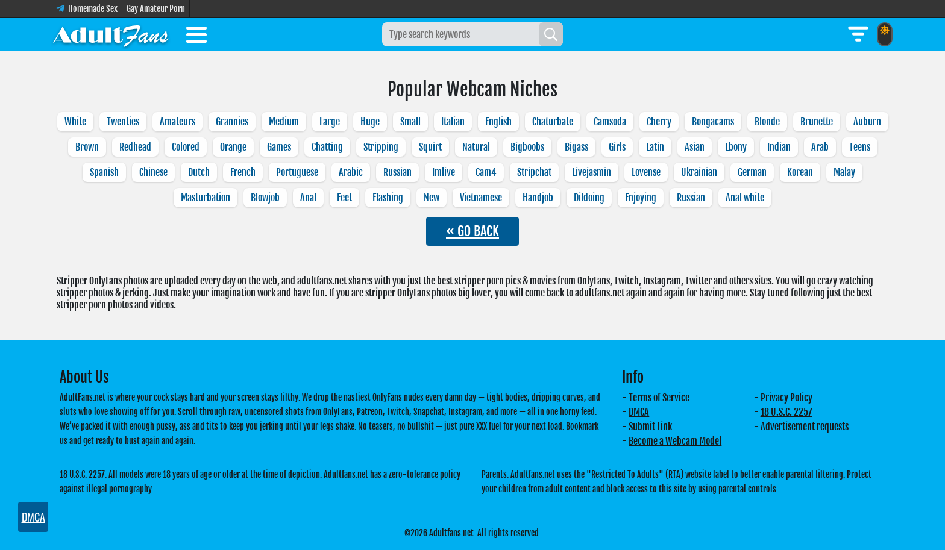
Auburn (867, 122)
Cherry (659, 122)
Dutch (199, 172)
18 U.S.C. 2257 (786, 412)
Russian (397, 172)
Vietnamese (481, 198)
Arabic (351, 172)
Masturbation (205, 198)
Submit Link (650, 426)
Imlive (443, 172)
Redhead (135, 147)
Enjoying (640, 198)
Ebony (736, 147)
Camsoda (610, 122)
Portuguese (297, 172)
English (498, 122)
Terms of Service (659, 398)
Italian (453, 122)
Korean (800, 172)
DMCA (639, 412)
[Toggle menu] (196, 37)
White (75, 122)
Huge (370, 122)
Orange (233, 147)
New (431, 198)
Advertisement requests (805, 426)
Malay (844, 172)
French (243, 172)
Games (279, 147)
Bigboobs (527, 147)
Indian (779, 147)
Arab (820, 147)
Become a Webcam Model (675, 441)
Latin (655, 147)
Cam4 (486, 172)
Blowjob (265, 198)
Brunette (816, 122)
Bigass (576, 147)
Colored (185, 147)
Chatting (327, 147)
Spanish (104, 172)
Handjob (538, 198)
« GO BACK (472, 231)
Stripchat (534, 172)
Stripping (380, 147)
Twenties (123, 122)
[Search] (551, 34)
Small (410, 122)
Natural (476, 147)
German (752, 172)
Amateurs (177, 122)
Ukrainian (699, 172)
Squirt (430, 147)
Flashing (387, 198)
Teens (859, 147)
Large (329, 122)
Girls (617, 147)
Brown (87, 147)
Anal (308, 198)
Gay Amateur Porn (156, 9)
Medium (284, 122)
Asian (695, 147)
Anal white (745, 198)
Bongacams (713, 122)
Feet (344, 198)
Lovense (646, 172)
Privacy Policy (786, 398)
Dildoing (589, 198)
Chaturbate (552, 122)
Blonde (767, 122)
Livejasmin (591, 172)
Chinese (153, 172)
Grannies (232, 122)
